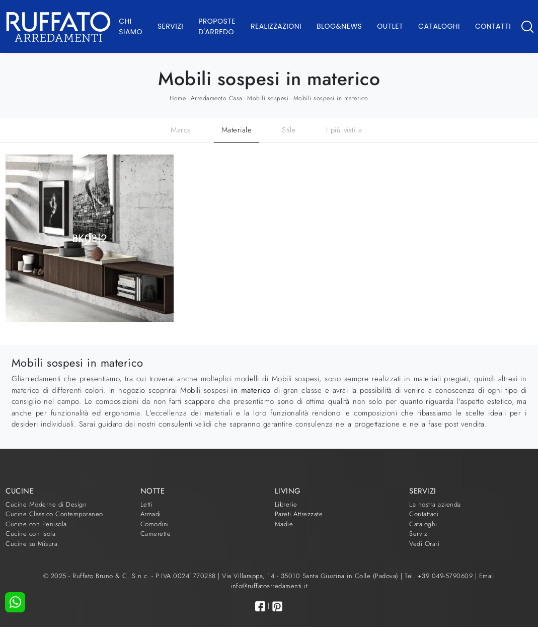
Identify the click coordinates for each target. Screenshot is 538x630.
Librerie (286, 504)
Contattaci (423, 514)
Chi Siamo (130, 26)
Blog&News (339, 26)
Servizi (170, 26)
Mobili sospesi (267, 98)
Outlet (390, 26)
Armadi (150, 514)
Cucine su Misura (31, 543)
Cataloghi (439, 26)
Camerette (155, 533)
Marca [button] (181, 129)
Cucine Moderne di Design (46, 504)
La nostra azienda (435, 504)
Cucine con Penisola (36, 524)
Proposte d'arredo (217, 26)
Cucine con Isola (30, 533)
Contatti (493, 26)
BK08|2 (90, 238)
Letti (146, 504)
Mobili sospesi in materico (330, 98)
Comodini (154, 524)
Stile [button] (289, 129)
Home (178, 98)
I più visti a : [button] (347, 129)
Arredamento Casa (217, 98)
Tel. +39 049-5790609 (440, 576)
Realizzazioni (276, 26)
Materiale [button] (236, 129)
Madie (284, 524)
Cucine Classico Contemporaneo (54, 514)
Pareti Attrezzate (299, 514)
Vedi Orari (424, 543)
